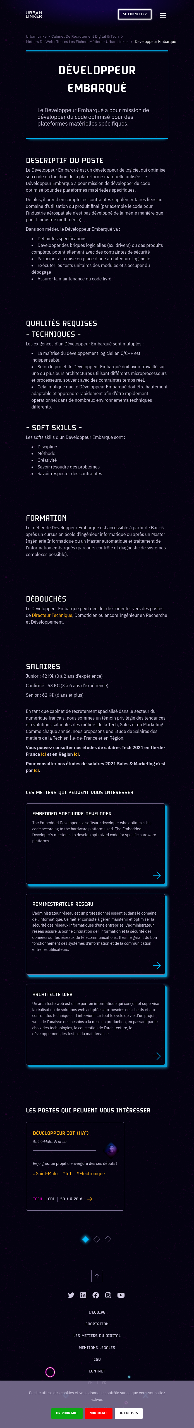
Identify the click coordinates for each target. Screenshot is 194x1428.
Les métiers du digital (97, 1336)
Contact (97, 1371)
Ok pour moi (67, 1413)
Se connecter (135, 14)
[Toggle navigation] (163, 14)
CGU (97, 1359)
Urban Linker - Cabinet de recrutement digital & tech (72, 36)
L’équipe (97, 1312)
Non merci (99, 1413)
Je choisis (128, 1413)
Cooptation (97, 1324)
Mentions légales (97, 1348)
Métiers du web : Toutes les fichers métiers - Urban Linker (77, 41)
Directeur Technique (52, 615)
